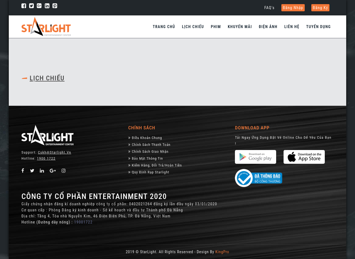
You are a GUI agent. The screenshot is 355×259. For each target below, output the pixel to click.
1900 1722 (46, 158)
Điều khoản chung (145, 138)
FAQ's (269, 8)
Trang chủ (164, 26)
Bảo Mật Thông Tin (145, 158)
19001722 (83, 222)
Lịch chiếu (193, 26)
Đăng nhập (293, 8)
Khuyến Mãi (240, 26)
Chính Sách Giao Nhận (148, 151)
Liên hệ (291, 26)
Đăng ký (320, 8)
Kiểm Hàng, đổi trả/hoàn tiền (155, 165)
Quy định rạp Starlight (148, 172)
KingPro (222, 252)
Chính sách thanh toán (149, 145)
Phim (216, 26)
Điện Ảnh (268, 26)
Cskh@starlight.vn (54, 152)
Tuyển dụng (318, 26)
